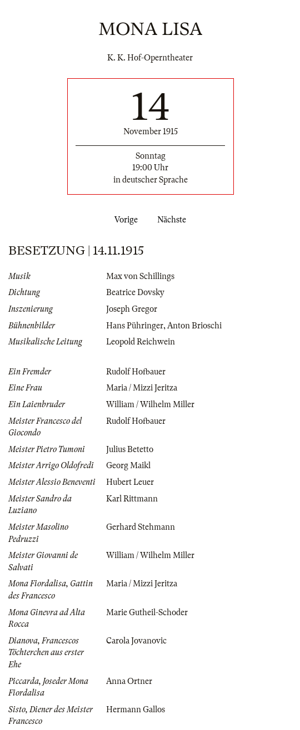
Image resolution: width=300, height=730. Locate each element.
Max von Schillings (140, 276)
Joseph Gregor (131, 309)
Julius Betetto (129, 449)
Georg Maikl (128, 465)
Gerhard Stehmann (140, 527)
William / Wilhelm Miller (150, 404)
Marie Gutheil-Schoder (147, 612)
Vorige (124, 219)
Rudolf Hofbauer (136, 371)
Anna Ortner (129, 681)
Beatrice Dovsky (135, 292)
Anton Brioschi (194, 325)
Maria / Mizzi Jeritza (141, 387)
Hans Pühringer (134, 325)
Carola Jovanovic (136, 640)
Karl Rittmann (132, 498)
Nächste (174, 219)
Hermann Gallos (135, 709)
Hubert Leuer (130, 482)
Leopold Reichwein (140, 341)
